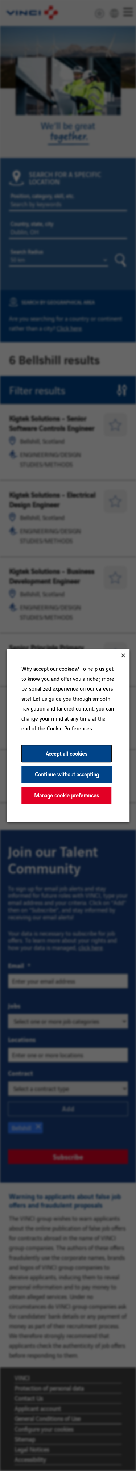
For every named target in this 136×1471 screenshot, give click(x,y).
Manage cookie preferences (66, 795)
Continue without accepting (66, 774)
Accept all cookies (66, 753)
